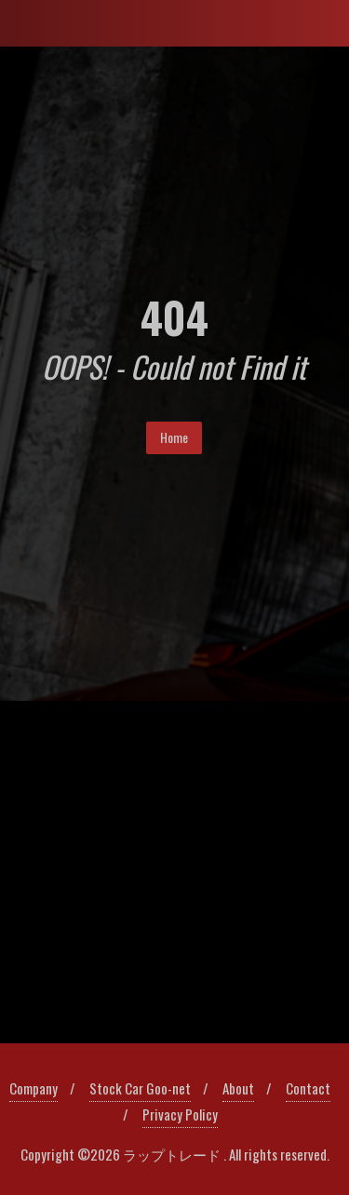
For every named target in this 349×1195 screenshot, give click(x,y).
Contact (308, 1088)
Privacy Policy (180, 1114)
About (238, 1088)
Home (174, 437)
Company (33, 1088)
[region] (174, 872)
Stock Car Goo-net (140, 1088)
